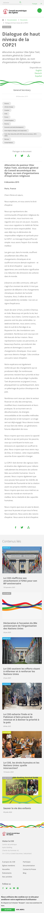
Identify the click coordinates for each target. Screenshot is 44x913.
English (39, 70)
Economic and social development (13, 127)
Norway (6, 139)
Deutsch (38, 73)
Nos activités (7, 877)
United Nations (8, 142)
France (6, 117)
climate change (8, 107)
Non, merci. (20, 909)
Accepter (8, 910)
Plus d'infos (9, 905)
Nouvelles (6, 869)
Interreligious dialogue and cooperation (15, 130)
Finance (6, 103)
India (5, 113)
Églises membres (8, 865)
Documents (23, 20)
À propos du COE (8, 862)
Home (3, 20)
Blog (24, 873)
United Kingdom (9, 120)
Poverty (6, 124)
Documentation (12, 20)
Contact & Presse (29, 869)
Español (38, 76)
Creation (6, 110)
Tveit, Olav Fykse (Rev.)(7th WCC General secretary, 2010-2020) (20, 135)
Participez (26, 862)
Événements (7, 873)
